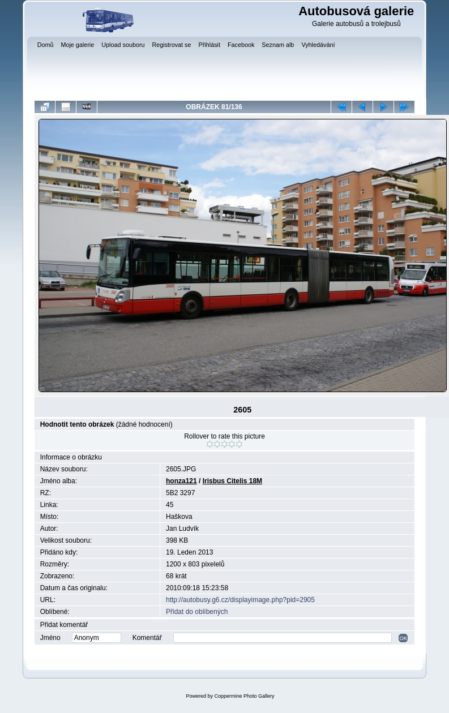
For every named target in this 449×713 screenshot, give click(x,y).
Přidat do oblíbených (197, 612)
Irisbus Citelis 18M (232, 481)
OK (403, 638)
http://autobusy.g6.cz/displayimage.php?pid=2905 (240, 600)
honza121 (181, 481)
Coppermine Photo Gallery (244, 696)
